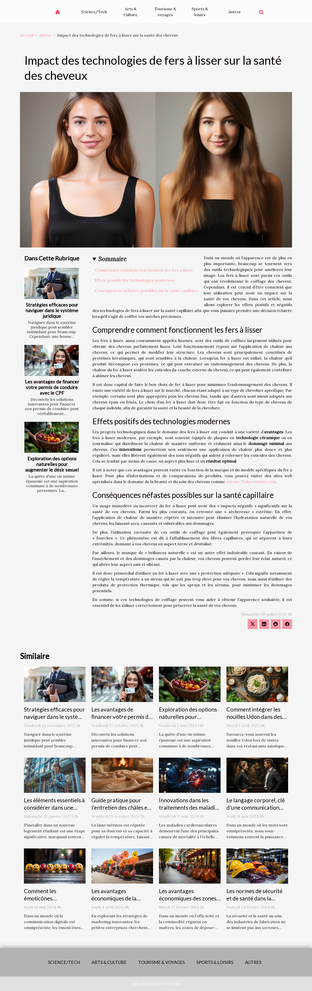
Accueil (26, 35)
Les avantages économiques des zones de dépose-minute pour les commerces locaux (187, 902)
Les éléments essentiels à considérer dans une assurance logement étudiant (54, 811)
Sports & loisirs (200, 11)
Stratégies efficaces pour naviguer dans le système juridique (52, 310)
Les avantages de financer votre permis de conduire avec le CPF (52, 387)
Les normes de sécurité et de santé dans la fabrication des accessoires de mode (254, 902)
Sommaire (112, 259)
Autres (234, 11)
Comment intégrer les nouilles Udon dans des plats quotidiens (254, 716)
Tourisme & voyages (165, 11)
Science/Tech (94, 11)
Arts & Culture (130, 11)
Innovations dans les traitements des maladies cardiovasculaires (189, 807)
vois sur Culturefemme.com (251, 481)
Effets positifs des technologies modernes (134, 280)
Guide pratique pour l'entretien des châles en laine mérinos (120, 807)
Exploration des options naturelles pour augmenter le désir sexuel (52, 464)
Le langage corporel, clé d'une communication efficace (255, 807)
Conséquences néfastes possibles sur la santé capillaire (146, 290)
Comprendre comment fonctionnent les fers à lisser (144, 270)
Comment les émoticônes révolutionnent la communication (45, 902)
